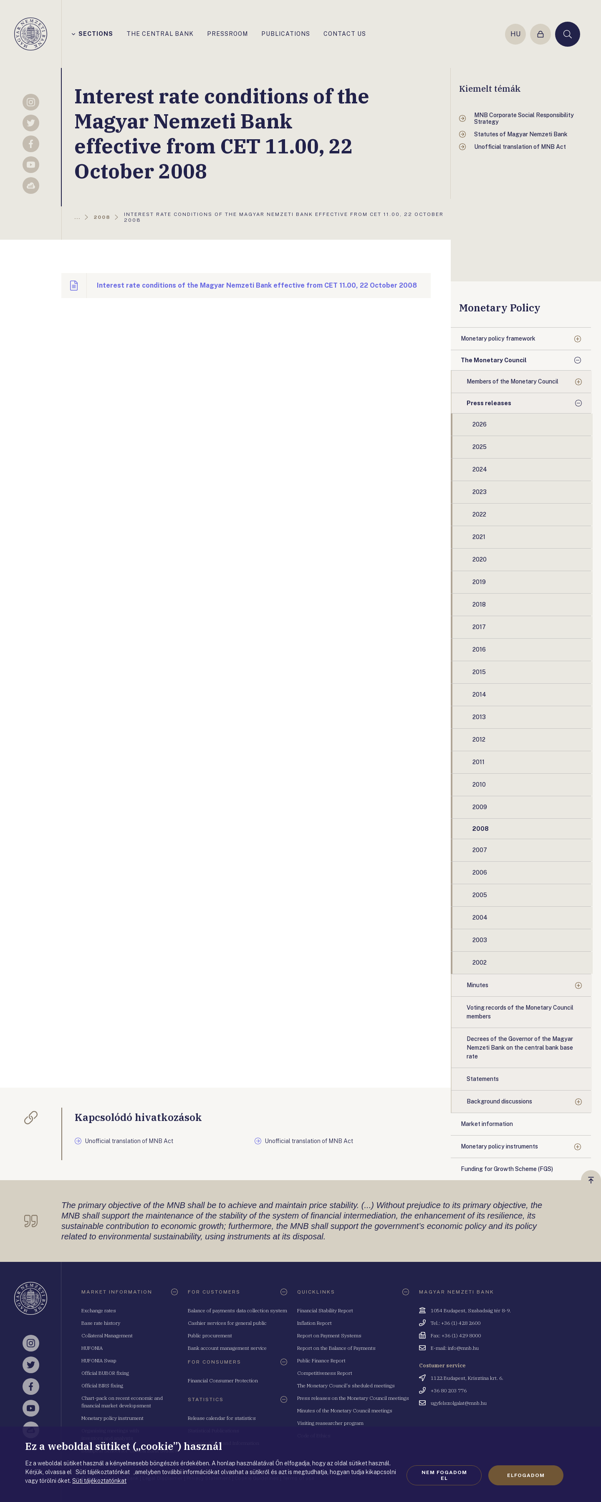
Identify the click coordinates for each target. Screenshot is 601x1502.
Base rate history (100, 1323)
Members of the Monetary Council (512, 381)
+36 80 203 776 (449, 1390)
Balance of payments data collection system (237, 1310)
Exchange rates (98, 1310)
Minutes (477, 985)
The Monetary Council (494, 360)
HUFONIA (92, 1348)
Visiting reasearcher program (330, 1423)
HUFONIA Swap (98, 1360)
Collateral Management (107, 1335)
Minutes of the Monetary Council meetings (344, 1410)
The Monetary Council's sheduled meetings (346, 1385)
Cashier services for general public (227, 1323)
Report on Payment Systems (329, 1335)
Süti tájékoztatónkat (99, 1480)
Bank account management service (227, 1348)
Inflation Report (314, 1323)
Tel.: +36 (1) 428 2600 (455, 1323)
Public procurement (210, 1335)
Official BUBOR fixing (105, 1373)
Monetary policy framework (498, 338)
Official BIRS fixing (102, 1385)
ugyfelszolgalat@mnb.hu (459, 1403)
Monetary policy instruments (499, 1146)
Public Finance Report (321, 1360)
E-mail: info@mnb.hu (455, 1348)
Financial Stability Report (325, 1310)
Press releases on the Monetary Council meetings (353, 1398)
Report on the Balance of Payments (336, 1348)
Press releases (489, 403)
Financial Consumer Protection (223, 1380)
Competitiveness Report (324, 1373)
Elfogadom (526, 1475)
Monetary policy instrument (112, 1418)
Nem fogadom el (444, 1475)
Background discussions (499, 1101)
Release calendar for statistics (222, 1418)
